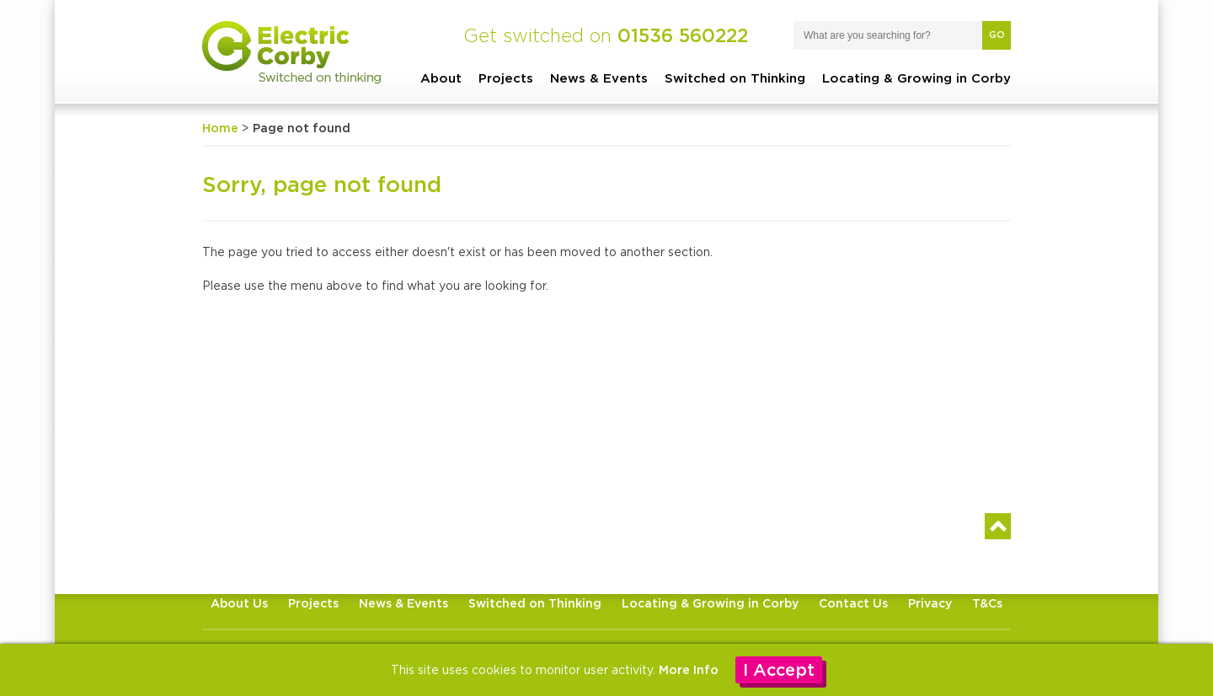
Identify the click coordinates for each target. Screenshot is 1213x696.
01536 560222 (682, 35)
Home (220, 127)
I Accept (779, 669)
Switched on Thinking (735, 78)
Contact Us (853, 603)
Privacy (930, 603)
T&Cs (987, 603)
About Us (239, 603)
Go (997, 34)
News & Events (599, 78)
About (441, 78)
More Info (689, 669)
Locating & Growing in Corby (916, 78)
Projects (505, 78)
